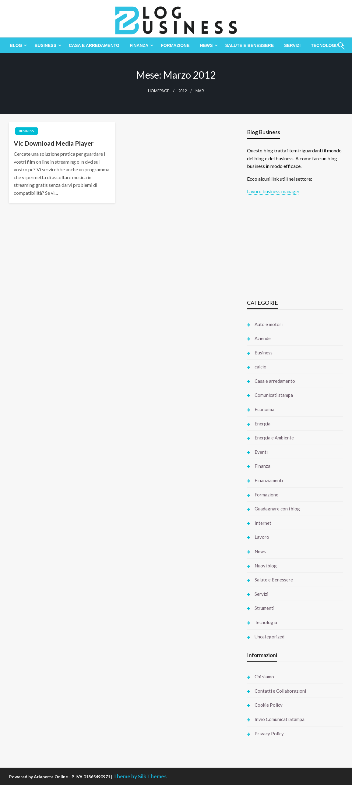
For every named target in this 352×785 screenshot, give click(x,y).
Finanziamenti (269, 480)
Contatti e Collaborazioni (280, 691)
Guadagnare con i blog (277, 508)
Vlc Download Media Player (53, 143)
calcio (260, 366)
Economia (264, 409)
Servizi (292, 45)
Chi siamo (264, 676)
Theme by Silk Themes (140, 776)
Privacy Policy (269, 733)
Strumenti (264, 608)
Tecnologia (266, 622)
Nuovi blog (266, 565)
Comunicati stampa (274, 395)
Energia (262, 423)
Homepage (158, 91)
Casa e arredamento (94, 45)
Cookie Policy (269, 705)
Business (45, 45)
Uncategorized (269, 636)
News (206, 45)
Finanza (139, 45)
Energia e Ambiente (274, 437)
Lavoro (262, 537)
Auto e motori (269, 324)
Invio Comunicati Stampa (279, 719)
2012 (182, 91)
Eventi (261, 452)
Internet (263, 523)
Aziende (263, 338)
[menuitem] (17, 45)
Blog (16, 45)
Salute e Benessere (249, 45)
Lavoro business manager (273, 191)
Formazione (175, 45)
